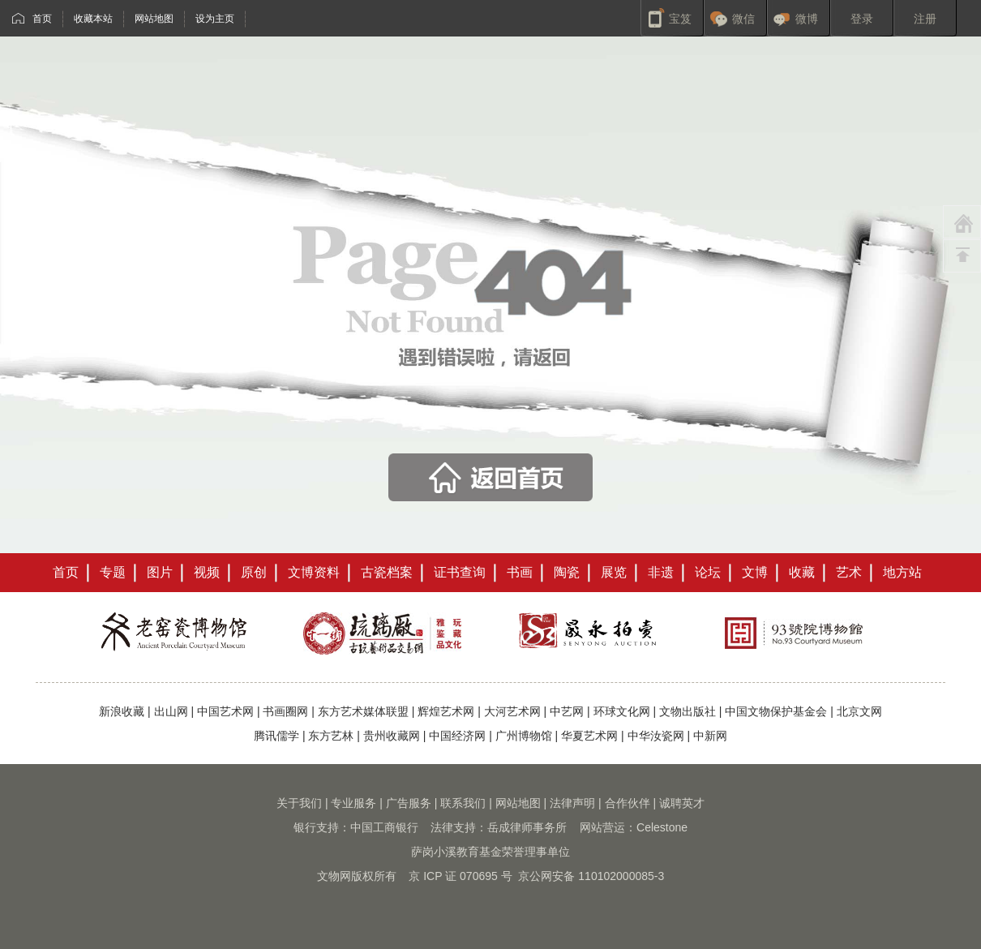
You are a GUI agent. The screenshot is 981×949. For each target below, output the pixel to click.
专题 (113, 572)
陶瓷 (567, 572)
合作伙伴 (627, 803)
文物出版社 (687, 711)
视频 (207, 572)
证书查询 (460, 572)
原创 (254, 572)
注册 (925, 18)
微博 (806, 18)
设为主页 (214, 18)
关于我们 (299, 803)
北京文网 (859, 711)
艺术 (849, 572)
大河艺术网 (512, 711)
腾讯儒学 (276, 735)
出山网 (171, 711)
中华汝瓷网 (656, 735)
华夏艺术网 (589, 735)
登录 (861, 18)
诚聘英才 (682, 803)
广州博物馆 (523, 735)
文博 (755, 572)
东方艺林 (330, 735)
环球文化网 (621, 711)
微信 (743, 18)
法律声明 (572, 803)
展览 (614, 572)
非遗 (661, 572)
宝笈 (680, 18)
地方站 (902, 572)
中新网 (710, 735)
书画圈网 (285, 711)
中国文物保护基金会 (776, 711)
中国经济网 (457, 735)
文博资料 (314, 572)
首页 (42, 18)
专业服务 (353, 803)
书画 (520, 572)
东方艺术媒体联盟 (363, 711)
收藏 (802, 572)
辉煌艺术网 (446, 711)
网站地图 (154, 18)
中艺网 (567, 711)
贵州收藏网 (391, 735)
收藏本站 (93, 18)
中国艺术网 (225, 711)
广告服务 (408, 803)
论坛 (708, 572)
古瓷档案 (387, 572)
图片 (160, 572)
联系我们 (463, 803)
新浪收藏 (121, 711)
